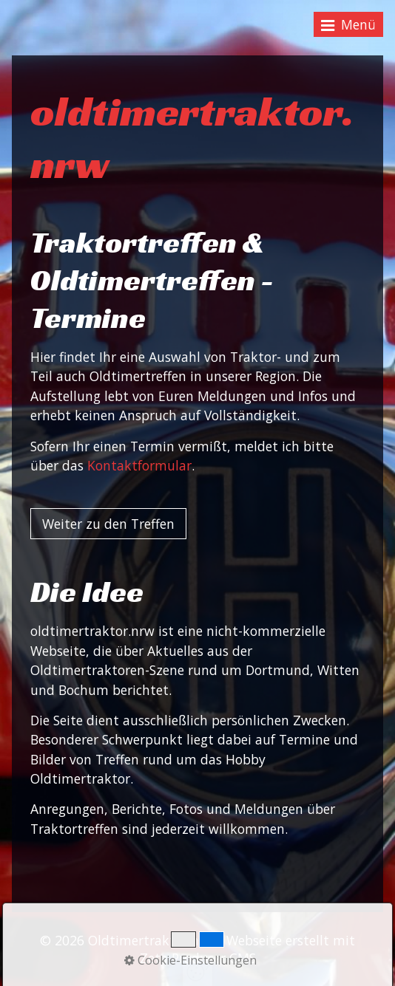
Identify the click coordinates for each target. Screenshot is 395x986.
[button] (108, 523)
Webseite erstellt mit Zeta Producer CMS (248, 949)
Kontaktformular (139, 465)
